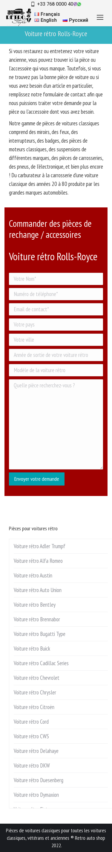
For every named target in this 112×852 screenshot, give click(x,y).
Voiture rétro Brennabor (37, 619)
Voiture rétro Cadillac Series (41, 663)
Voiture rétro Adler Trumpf (39, 546)
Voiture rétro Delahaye (36, 750)
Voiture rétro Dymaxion (36, 794)
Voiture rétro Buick (32, 648)
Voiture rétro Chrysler (35, 692)
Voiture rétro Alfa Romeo (38, 560)
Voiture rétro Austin (33, 575)
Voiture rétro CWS (31, 736)
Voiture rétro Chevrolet (36, 677)
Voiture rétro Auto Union (38, 590)
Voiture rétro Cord (31, 721)
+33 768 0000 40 (55, 4)
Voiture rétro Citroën (34, 707)
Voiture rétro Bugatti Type (39, 633)
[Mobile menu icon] (100, 17)
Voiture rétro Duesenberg (38, 780)
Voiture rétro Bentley (35, 604)
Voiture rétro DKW (32, 765)
